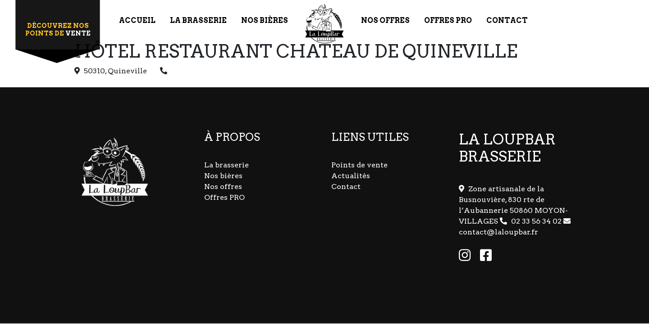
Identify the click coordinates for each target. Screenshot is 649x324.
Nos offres (223, 186)
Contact (346, 186)
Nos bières (223, 175)
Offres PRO (224, 197)
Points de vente (359, 165)
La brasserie (226, 165)
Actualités (350, 175)
